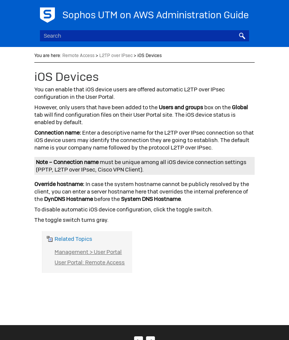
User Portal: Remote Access (90, 262)
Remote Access (78, 56)
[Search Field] (144, 35)
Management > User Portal (88, 252)
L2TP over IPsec (116, 56)
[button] (242, 35)
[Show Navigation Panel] (245, 13)
